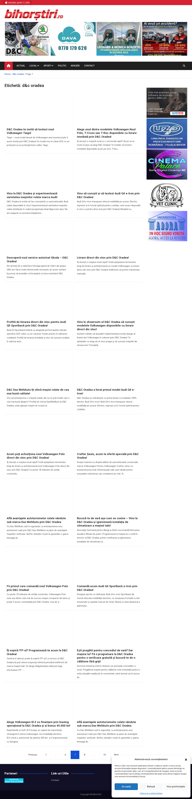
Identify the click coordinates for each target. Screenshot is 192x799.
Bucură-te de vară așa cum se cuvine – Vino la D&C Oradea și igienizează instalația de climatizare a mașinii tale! (107, 522)
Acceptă (126, 786)
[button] (186, 759)
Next (116, 754)
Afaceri (75, 65)
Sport (47, 65)
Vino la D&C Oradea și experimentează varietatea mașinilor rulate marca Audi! (32, 195)
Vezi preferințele (176, 786)
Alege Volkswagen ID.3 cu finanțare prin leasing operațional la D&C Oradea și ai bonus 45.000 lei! (38, 723)
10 (104, 754)
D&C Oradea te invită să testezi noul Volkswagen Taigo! (30, 131)
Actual (20, 65)
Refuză (151, 786)
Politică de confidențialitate (151, 793)
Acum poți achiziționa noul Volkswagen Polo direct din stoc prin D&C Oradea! (36, 455)
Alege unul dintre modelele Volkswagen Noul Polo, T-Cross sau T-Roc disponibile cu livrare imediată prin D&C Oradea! (107, 133)
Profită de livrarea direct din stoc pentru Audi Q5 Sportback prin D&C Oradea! (36, 323)
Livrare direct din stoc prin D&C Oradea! (103, 257)
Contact (89, 65)
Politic (62, 65)
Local (33, 65)
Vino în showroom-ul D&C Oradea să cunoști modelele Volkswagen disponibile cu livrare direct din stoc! (106, 325)
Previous (32, 754)
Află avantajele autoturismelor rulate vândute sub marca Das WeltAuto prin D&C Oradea (36, 520)
